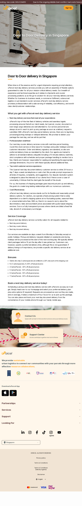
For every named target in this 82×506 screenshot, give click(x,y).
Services (41, 410)
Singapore (21, 442)
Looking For (41, 423)
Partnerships (41, 403)
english (41, 479)
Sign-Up (69, 8)
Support (41, 416)
